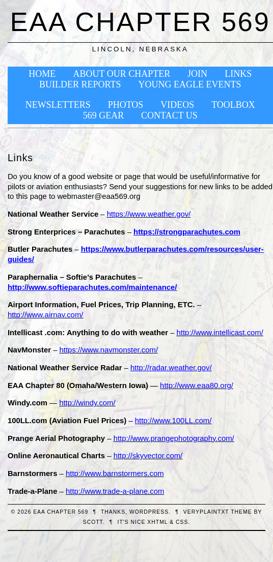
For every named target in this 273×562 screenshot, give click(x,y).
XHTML (157, 522)
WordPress (149, 512)
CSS (182, 522)
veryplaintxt (206, 512)
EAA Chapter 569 (140, 22)
